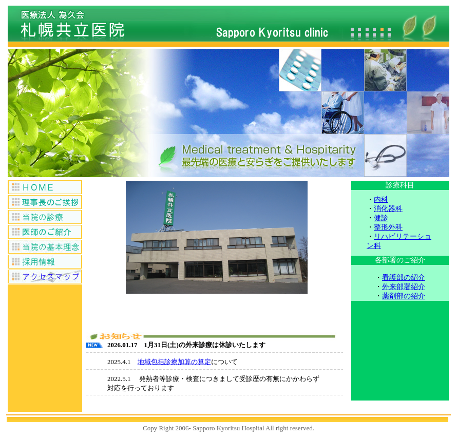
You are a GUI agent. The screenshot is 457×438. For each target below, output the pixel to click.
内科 (381, 199)
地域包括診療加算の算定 (174, 362)
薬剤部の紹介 (403, 296)
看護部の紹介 (403, 277)
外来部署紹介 (403, 287)
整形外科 (388, 227)
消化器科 (388, 209)
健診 (381, 218)
